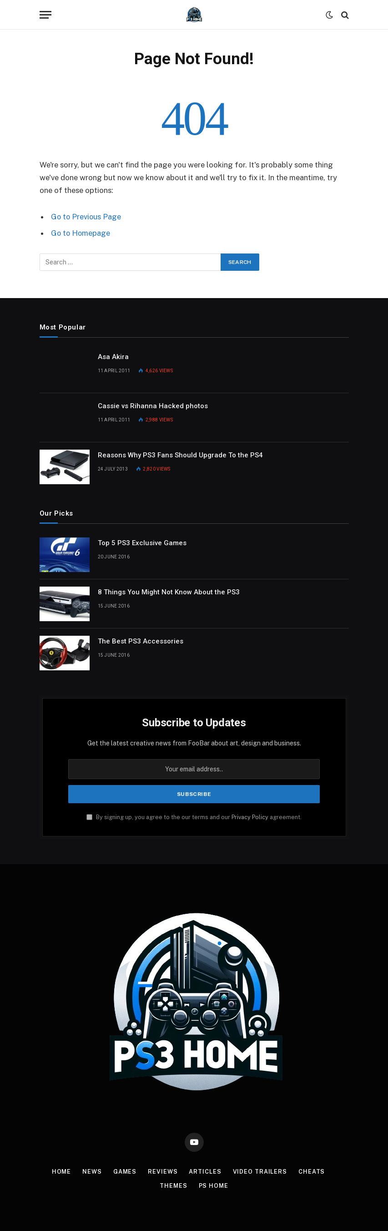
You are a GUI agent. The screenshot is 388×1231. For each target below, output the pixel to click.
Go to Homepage (81, 233)
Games (125, 1171)
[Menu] (45, 15)
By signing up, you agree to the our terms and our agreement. (194, 816)
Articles (206, 1171)
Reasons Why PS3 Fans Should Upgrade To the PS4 (180, 455)
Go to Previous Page (86, 216)
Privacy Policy (250, 816)
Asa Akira (113, 356)
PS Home (213, 1185)
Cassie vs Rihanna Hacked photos (153, 405)
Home (60, 1171)
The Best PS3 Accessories (140, 641)
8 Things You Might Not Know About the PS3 (169, 592)
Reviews (163, 1171)
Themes (173, 1185)
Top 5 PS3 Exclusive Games (142, 542)
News (92, 1171)
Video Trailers (261, 1171)
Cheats (312, 1171)
